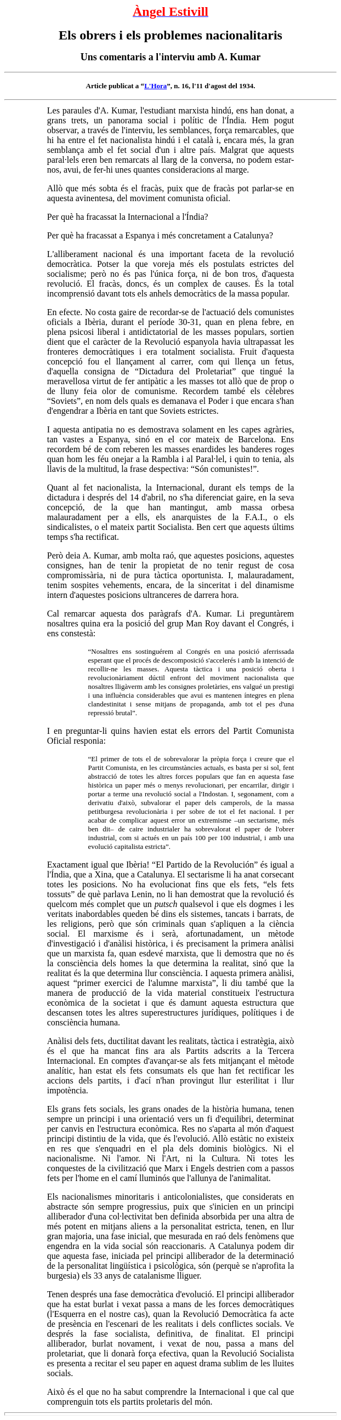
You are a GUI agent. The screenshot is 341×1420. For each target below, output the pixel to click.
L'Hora (155, 86)
